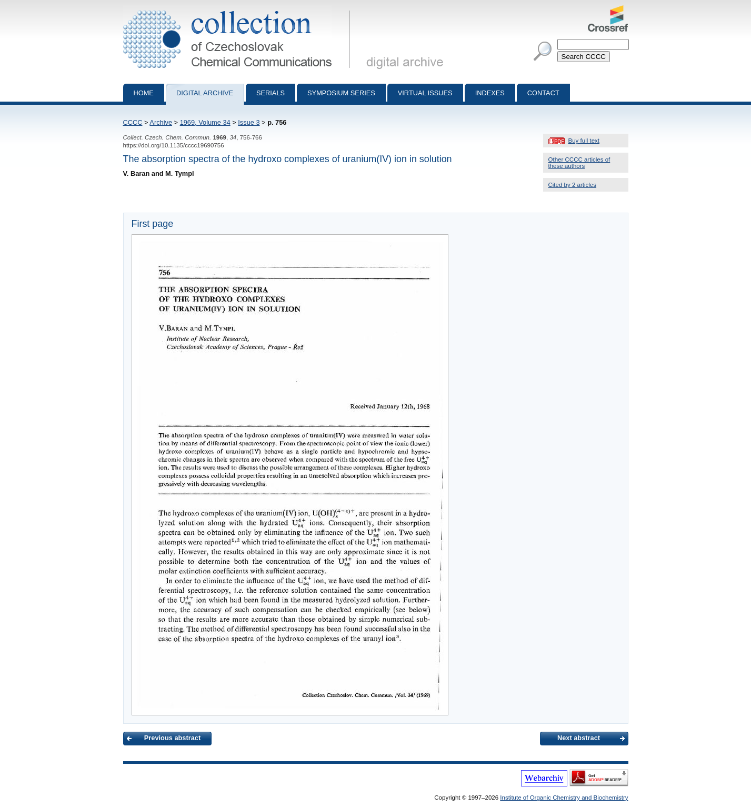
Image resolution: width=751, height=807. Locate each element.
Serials (270, 93)
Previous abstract (172, 738)
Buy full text (584, 140)
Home (144, 93)
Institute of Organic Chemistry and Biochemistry (564, 797)
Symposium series (341, 93)
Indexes (490, 93)
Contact (543, 93)
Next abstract (578, 738)
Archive (160, 122)
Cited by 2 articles (572, 185)
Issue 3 (248, 122)
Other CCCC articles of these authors (579, 162)
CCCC (133, 122)
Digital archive (204, 93)
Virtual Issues (425, 93)
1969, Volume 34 (205, 122)
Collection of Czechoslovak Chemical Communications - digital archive (238, 9)
